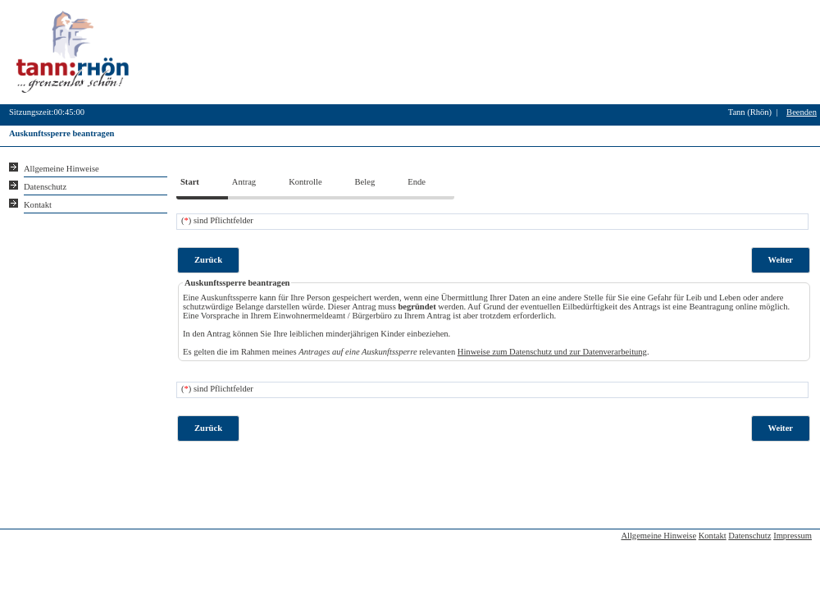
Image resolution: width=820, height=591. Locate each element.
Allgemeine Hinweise (658, 535)
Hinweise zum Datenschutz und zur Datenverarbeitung (552, 351)
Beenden (801, 112)
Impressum (792, 535)
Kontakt (713, 535)
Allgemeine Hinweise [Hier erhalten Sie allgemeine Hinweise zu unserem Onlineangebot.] (61, 168)
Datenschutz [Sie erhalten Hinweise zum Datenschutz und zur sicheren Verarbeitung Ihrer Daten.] (45, 186)
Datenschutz (749, 535)
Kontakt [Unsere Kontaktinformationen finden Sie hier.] (38, 204)
